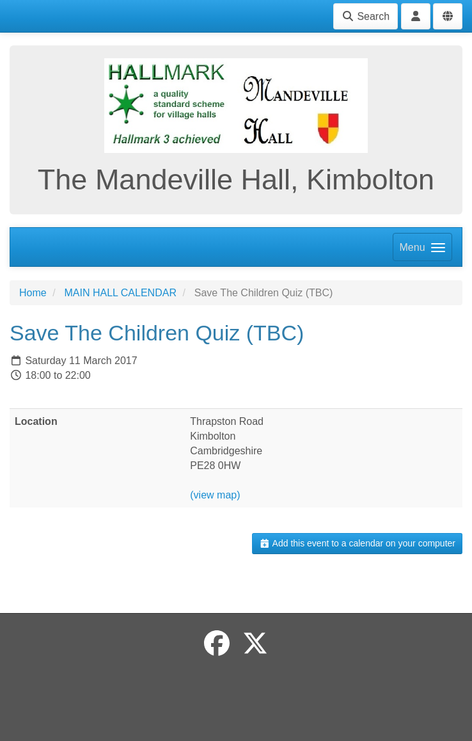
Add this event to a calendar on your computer (357, 543)
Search (365, 16)
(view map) (215, 495)
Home (33, 292)
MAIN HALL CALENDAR (120, 292)
